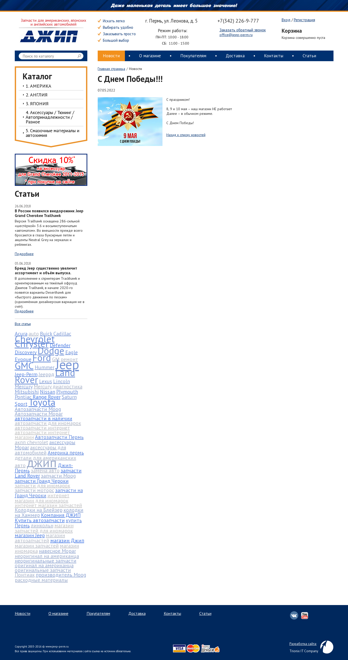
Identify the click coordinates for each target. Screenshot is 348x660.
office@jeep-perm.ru (236, 34)
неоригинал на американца (47, 556)
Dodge (51, 350)
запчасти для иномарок (42, 485)
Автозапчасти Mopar (39, 413)
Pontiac (23, 397)
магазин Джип (67, 540)
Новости (111, 56)
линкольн (42, 525)
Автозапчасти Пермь (59, 437)
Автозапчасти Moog (38, 409)
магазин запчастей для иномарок (44, 528)
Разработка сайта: (303, 644)
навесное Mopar (57, 550)
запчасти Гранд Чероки (42, 481)
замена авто (45, 470)
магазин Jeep (30, 535)
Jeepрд (46, 374)
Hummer (44, 367)
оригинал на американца (44, 565)
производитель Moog (61, 574)
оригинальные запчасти (43, 570)
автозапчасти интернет (42, 427)
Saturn (69, 397)
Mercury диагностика (58, 386)
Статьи (309, 56)
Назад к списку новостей (185, 134)
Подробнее (24, 253)
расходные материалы (41, 580)
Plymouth (67, 391)
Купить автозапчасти (40, 520)
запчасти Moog (58, 475)
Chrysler (32, 343)
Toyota (42, 402)
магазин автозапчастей (40, 538)
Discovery (26, 352)
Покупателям (193, 56)
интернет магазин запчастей (48, 505)
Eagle (71, 352)
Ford (41, 357)
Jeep (67, 364)
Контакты (273, 56)
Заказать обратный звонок (242, 30)
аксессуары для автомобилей (40, 450)
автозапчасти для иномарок (48, 423)
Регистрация (304, 19)
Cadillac (62, 333)
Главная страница (111, 68)
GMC (24, 365)
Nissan (47, 391)
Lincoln (61, 381)
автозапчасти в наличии (43, 418)
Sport (21, 404)
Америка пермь (66, 452)
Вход (286, 19)
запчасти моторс (34, 490)
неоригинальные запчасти (45, 560)
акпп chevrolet (31, 442)
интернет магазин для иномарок (42, 498)
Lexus (45, 381)
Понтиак (25, 574)
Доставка (235, 56)
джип (42, 462)
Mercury (24, 386)
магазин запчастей (37, 545)
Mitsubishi (27, 391)
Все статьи (23, 323)
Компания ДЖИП (61, 515)
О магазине (150, 56)
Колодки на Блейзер (38, 510)
